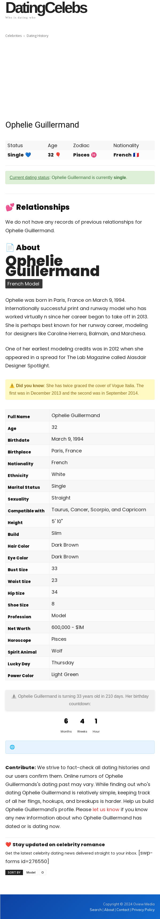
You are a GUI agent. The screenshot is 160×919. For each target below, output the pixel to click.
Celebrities (13, 35)
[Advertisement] (80, 78)
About (109, 909)
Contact (122, 909)
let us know (106, 809)
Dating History (37, 35)
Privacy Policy (143, 909)
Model (31, 872)
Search (96, 909)
